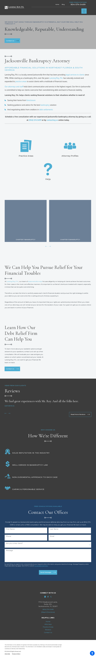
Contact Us (12, 368)
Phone (8, 536)
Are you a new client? (14, 543)
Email (52, 536)
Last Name (54, 529)
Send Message (48, 572)
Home (57, 4)
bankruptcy (45, 105)
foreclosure (31, 100)
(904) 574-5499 (48, 609)
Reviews (48, 629)
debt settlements (46, 109)
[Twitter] (51, 596)
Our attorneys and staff (14, 86)
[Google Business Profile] (45, 596)
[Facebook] (48, 596)
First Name (10, 529)
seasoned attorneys (35, 281)
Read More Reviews (80, 414)
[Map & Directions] (48, 612)
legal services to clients (75, 75)
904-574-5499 (78, 4)
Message (9, 550)
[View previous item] (46, 246)
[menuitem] (48, 621)
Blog (63, 4)
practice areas (20, 81)
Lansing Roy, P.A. (56, 78)
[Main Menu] (84, 11)
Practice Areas (48, 627)
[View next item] (50, 246)
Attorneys (48, 624)
